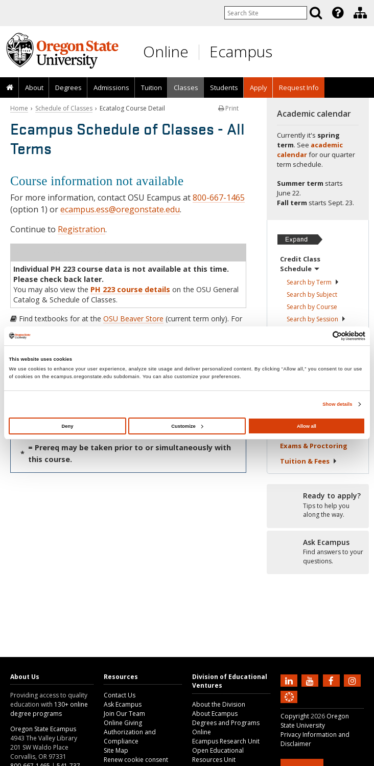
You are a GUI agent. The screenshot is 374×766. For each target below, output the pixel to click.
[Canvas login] (289, 705)
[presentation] (337, 13)
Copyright (294, 716)
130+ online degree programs (49, 709)
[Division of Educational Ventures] (360, 13)
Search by (313, 282)
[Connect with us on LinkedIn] (290, 680)
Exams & (313, 445)
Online (166, 51)
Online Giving (123, 722)
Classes (186, 87)
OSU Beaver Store (133, 318)
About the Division (218, 704)
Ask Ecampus (123, 704)
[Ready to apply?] (317, 505)
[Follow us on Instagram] (353, 680)
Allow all (306, 426)
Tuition (151, 87)
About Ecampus (215, 713)
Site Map (116, 750)
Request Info (299, 87)
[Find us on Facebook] (332, 680)
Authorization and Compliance (130, 737)
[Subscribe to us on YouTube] (311, 680)
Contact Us (119, 695)
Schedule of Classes (63, 108)
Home (19, 108)
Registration (81, 229)
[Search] (315, 13)
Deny (68, 426)
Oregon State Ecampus (43, 729)
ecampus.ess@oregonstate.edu (120, 209)
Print (228, 108)
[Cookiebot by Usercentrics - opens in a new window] (320, 336)
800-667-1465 (219, 197)
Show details (337, 404)
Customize (187, 426)
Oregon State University (314, 721)
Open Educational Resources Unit (218, 755)
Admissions (111, 87)
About (34, 87)
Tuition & (308, 461)
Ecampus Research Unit (226, 741)
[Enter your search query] (265, 12)
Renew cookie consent (136, 759)
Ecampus (240, 51)
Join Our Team (124, 713)
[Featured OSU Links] (338, 13)
